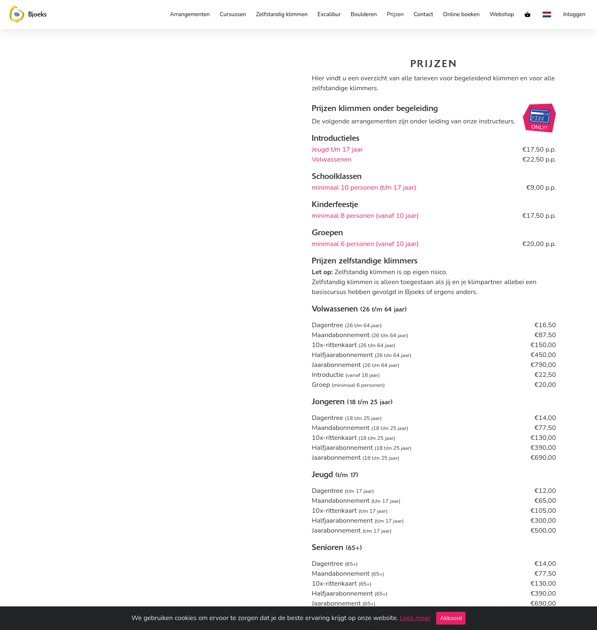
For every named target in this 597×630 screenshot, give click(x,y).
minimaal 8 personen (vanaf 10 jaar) (365, 215)
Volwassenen (332, 159)
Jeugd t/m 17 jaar (337, 149)
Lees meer (415, 618)
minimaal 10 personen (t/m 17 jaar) (364, 187)
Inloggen (574, 14)
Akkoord (451, 618)
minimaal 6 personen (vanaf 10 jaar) (365, 244)
